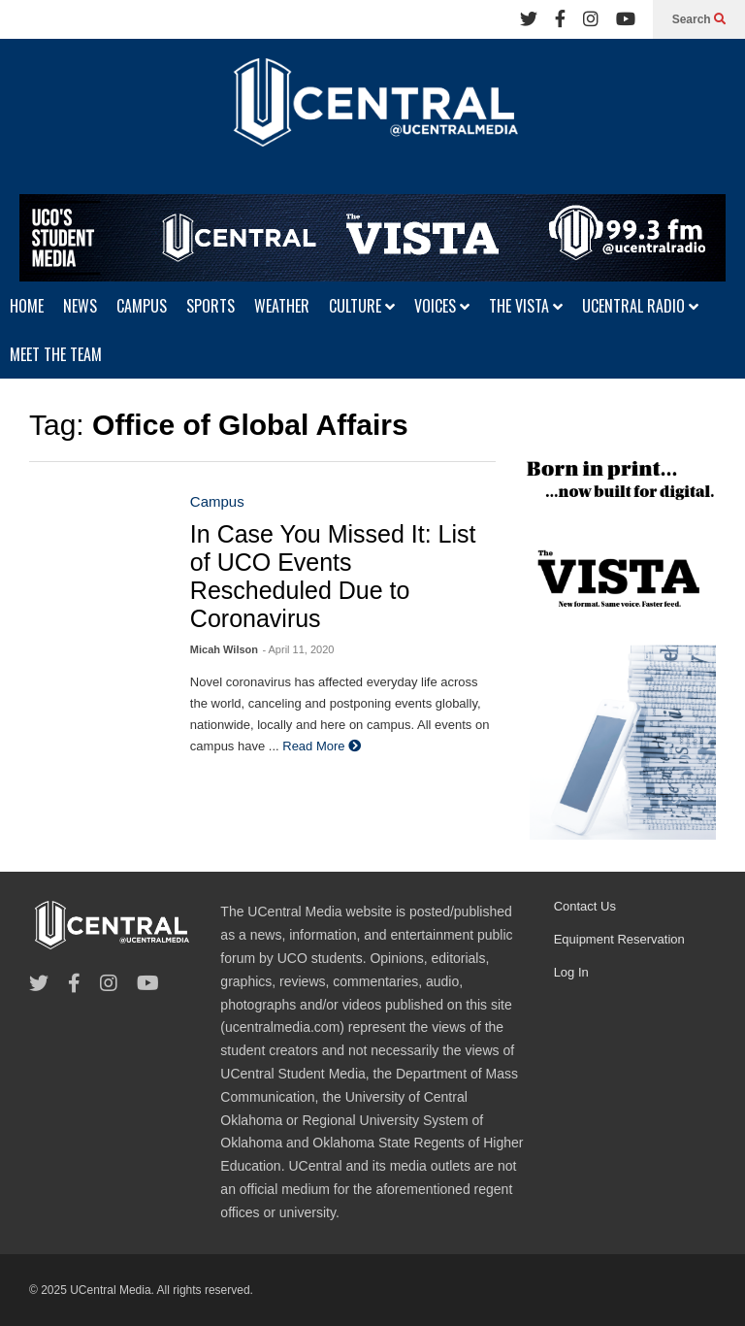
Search (699, 19)
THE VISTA (526, 305)
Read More (321, 746)
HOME (27, 305)
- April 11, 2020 (298, 649)
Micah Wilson (224, 649)
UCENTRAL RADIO (640, 305)
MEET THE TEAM (56, 354)
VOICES (442, 305)
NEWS (80, 305)
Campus (217, 501)
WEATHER (281, 305)
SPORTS (210, 305)
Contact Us (585, 906)
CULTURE (362, 305)
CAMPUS (141, 305)
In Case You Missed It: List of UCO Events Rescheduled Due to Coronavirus (333, 576)
